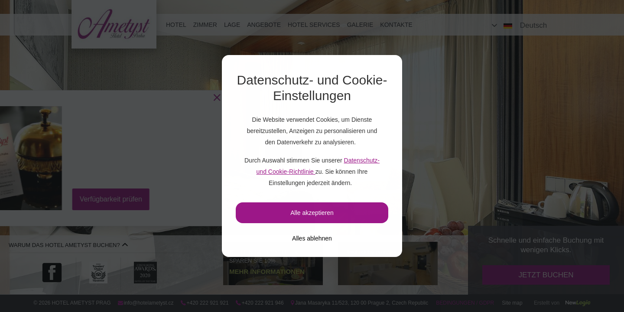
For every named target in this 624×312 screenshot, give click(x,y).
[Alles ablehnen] (312, 238)
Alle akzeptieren (312, 212)
